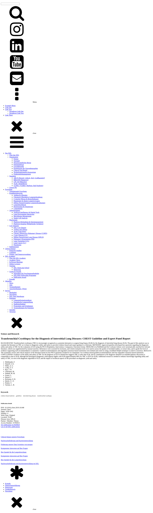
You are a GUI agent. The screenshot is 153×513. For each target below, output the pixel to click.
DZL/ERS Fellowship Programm (25, 275)
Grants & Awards (15, 271)
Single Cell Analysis (21, 218)
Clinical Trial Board (20, 170)
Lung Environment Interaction (24, 214)
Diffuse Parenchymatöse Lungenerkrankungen (29, 203)
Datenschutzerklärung (12, 485)
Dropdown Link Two (16, 113)
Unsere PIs (13, 187)
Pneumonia (17, 245)
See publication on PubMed (10, 425)
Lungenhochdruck (20, 205)
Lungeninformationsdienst (23, 300)
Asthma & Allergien (20, 195)
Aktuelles (8, 281)
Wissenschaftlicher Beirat (22, 163)
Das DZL (8, 153)
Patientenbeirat (19, 165)
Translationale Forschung (18, 191)
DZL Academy (10, 256)
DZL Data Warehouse (16, 296)
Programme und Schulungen (23, 306)
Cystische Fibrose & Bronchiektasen (26, 199)
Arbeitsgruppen (14, 210)
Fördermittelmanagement (22, 174)
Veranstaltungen (14, 287)
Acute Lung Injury (20, 231)
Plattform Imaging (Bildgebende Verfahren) (28, 224)
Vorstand (17, 161)
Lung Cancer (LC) (20, 243)
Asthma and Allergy (20, 229)
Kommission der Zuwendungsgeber (26, 168)
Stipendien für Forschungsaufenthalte (26, 273)
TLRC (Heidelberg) (20, 184)
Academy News (14, 260)
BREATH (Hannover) (21, 180)
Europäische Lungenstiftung (23, 302)
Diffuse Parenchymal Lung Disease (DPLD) (29, 237)
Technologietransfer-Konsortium (25, 172)
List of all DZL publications (10, 427)
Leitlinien (12, 252)
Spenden (12, 310)
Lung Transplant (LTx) (21, 241)
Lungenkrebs (18, 208)
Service (7, 291)
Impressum (9, 487)
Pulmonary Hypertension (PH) (24, 239)
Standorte (12, 176)
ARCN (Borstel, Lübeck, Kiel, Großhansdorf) (29, 178)
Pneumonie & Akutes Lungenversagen (27, 201)
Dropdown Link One (16, 111)
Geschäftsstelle (19, 166)
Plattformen (13, 220)
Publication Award (20, 277)
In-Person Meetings (16, 262)
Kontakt (12, 279)
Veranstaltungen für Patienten (24, 308)
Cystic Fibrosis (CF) (21, 235)
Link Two (8, 109)
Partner (16, 159)
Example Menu (10, 106)
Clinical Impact (10, 249)
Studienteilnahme (20, 304)
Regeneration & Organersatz (23, 207)
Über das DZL (14, 155)
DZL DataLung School (21, 268)
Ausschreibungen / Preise (18, 289)
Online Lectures (14, 264)
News (11, 283)
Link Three (9, 115)
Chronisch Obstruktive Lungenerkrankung (28, 197)
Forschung (8, 189)
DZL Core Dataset (20, 228)
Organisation (13, 157)
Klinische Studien (15, 250)
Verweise (12, 312)
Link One (8, 107)
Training (12, 266)
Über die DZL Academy (17, 258)
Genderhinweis (10, 489)
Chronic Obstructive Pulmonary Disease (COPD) (30, 233)
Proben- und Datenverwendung (20, 254)
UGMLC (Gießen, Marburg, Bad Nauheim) (28, 186)
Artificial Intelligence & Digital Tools (26, 212)
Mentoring (17, 270)
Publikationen (14, 247)
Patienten (12, 298)
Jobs (10, 285)
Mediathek (13, 292)
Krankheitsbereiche (16, 193)
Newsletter (13, 294)
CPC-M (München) (20, 182)
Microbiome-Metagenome (22, 216)
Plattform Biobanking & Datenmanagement (28, 222)
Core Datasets (14, 226)
